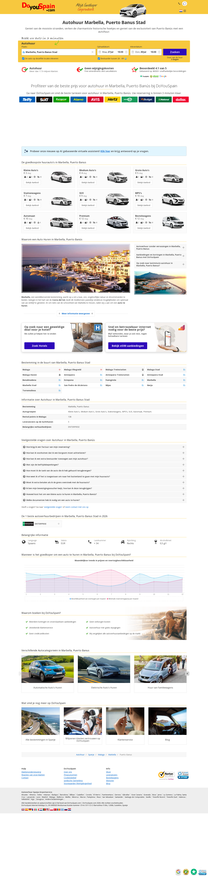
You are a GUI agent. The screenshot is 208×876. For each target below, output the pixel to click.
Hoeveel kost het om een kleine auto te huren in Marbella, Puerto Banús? (61, 494)
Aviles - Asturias (43, 795)
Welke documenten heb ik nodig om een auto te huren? (53, 500)
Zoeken (175, 52)
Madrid (45, 797)
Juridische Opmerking (73, 780)
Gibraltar (125, 795)
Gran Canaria (136, 795)
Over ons (68, 772)
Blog (108, 783)
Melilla (67, 797)
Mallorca (60, 797)
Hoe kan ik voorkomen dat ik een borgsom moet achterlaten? (56, 453)
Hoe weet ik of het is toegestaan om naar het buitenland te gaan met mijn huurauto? (68, 476)
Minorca (75, 797)
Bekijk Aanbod (32, 182)
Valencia (182, 797)
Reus (99, 797)
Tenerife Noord (159, 797)
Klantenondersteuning (31, 772)
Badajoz (55, 795)
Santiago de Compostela (134, 797)
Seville (148, 797)
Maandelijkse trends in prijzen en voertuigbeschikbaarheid (104, 560)
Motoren (110, 780)
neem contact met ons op (76, 507)
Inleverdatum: (136, 46)
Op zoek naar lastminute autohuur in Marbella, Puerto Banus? (154, 264)
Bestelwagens (112, 777)
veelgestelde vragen (53, 507)
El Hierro (96, 795)
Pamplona (91, 797)
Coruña (89, 795)
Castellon (80, 795)
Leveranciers (111, 774)
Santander (119, 797)
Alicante (24, 795)
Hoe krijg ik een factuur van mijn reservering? (48, 447)
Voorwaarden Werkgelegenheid (78, 783)
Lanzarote (31, 797)
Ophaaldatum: (103, 46)
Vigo (32, 799)
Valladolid (25, 799)
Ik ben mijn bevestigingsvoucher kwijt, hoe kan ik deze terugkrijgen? (59, 488)
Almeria (32, 795)
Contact (24, 777)
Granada (147, 795)
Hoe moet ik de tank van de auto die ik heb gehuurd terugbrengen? (58, 470)
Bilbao (72, 795)
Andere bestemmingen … (55, 799)
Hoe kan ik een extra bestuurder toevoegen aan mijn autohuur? (57, 458)
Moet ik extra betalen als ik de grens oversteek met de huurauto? (58, 482)
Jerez (160, 795)
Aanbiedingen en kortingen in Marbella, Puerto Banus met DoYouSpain (158, 255)
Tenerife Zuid (172, 797)
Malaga (52, 797)
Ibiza (154, 795)
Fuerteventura (107, 795)
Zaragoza (40, 799)
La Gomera (167, 795)
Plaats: (24, 46)
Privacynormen (70, 774)
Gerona (118, 795)
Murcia (82, 797)
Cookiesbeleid (70, 777)
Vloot (108, 772)
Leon (38, 797)
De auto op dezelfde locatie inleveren (41, 58)
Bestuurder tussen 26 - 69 (114, 58)
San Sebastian (107, 797)
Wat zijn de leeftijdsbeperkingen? (42, 464)
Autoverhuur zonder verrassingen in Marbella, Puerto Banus (158, 247)
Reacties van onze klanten (33, 774)
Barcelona (64, 795)
